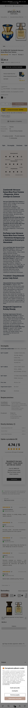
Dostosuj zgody (14, 695)
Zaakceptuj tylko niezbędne (15, 689)
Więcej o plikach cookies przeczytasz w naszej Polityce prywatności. (12, 683)
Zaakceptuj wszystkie (15, 698)
